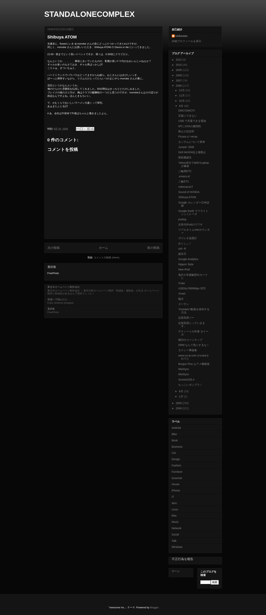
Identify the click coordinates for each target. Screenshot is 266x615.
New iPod (184, 269)
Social (175, 534)
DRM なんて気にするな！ (193, 345)
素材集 (51, 266)
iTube (181, 283)
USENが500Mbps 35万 (192, 288)
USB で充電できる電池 (192, 120)
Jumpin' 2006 (186, 147)
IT (173, 496)
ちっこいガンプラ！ (190, 384)
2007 (179, 80)
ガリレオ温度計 (187, 238)
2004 (179, 408)
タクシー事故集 (187, 350)
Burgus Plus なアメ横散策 (193, 363)
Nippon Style (185, 264)
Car (174, 452)
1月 (181, 396)
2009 (179, 70)
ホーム (103, 247)
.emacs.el (184, 176)
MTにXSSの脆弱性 (189, 126)
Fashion (176, 465)
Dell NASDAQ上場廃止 (192, 152)
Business (177, 446)
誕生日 (182, 253)
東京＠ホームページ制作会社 (63, 287)
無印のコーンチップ (190, 339)
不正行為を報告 (182, 559)
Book (175, 440)
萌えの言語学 (186, 131)
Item (174, 503)
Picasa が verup (187, 136)
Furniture (177, 471)
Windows (177, 546)
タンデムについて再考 (191, 141)
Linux (175, 509)
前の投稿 (153, 247)
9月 (181, 105)
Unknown (182, 35)
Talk (174, 540)
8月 (181, 391)
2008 (179, 75)
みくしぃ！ (185, 243)
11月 (182, 95)
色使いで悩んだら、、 (59, 299)
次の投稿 (53, 247)
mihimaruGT (185, 186)
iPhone (176, 490)
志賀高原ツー (186, 317)
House (175, 484)
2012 (179, 59)
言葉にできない (187, 115)
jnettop (182, 219)
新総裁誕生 (185, 157)
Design (176, 459)
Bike (174, 434)
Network (176, 528)
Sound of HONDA (188, 192)
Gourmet (177, 478)
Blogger (154, 607)
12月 (182, 90)
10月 (182, 100)
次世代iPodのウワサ (190, 224)
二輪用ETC (185, 171)
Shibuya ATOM (187, 197)
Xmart (181, 293)
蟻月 (181, 298)
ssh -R (182, 248)
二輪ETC (183, 181)
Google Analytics (188, 259)
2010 (179, 64)
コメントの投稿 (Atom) (106, 257)
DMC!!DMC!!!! (186, 110)
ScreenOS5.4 (186, 379)
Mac (174, 515)
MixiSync (183, 369)
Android (176, 427)
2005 (179, 403)
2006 (179, 85)
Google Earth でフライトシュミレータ (193, 212)
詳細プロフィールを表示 (186, 41)
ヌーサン (183, 304)
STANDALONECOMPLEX (89, 14)
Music (175, 521)
